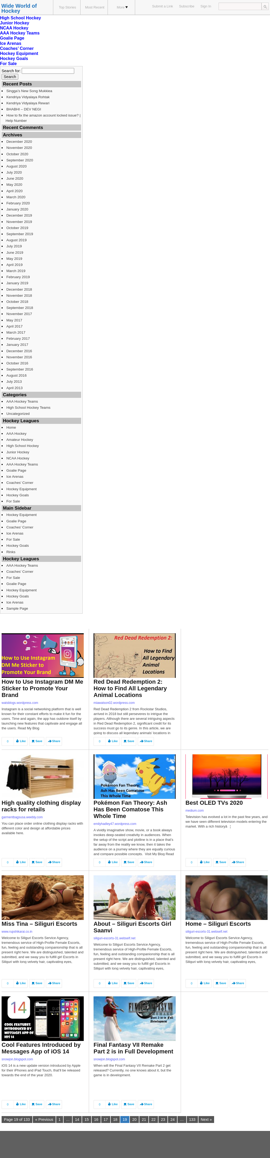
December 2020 (19, 142)
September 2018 (19, 308)
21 (144, 1119)
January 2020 (17, 209)
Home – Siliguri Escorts (218, 923)
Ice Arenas (10, 43)
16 (96, 1119)
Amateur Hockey (19, 440)
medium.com (194, 810)
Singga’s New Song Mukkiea (29, 91)
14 (77, 1119)
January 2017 (17, 345)
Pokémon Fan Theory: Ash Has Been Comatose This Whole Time (130, 809)
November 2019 (19, 222)
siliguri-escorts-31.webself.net (114, 938)
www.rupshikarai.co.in (17, 931)
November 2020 (19, 148)
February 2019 (18, 277)
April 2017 (14, 326)
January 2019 (17, 283)
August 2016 (16, 375)
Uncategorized (18, 414)
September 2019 (19, 234)
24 (172, 1119)
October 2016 (17, 363)
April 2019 (14, 265)
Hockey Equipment (19, 53)
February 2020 (18, 203)
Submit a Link (162, 6)
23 (163, 1119)
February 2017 (18, 339)
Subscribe (186, 6)
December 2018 (19, 289)
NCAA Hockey (14, 28)
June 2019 (14, 253)
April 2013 (14, 388)
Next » (206, 1119)
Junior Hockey (14, 23)
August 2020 (16, 166)
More (122, 7)
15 (87, 1119)
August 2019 (16, 240)
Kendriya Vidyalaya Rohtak (28, 97)
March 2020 (15, 197)
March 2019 (15, 271)
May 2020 (14, 185)
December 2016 (19, 351)
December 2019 (19, 215)
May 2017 (14, 320)
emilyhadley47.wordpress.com (115, 824)
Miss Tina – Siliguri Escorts (39, 923)
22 (153, 1119)
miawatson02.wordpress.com (114, 703)
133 (192, 1119)
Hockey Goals (14, 58)
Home (11, 427)
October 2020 (17, 154)
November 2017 (19, 314)
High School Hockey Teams (28, 408)
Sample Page (17, 608)
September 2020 (19, 160)
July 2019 (14, 246)
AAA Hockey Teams (19, 33)
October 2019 (17, 228)
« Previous (44, 1119)
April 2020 (14, 191)
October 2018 (17, 302)
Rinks (10, 552)
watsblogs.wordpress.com (20, 703)
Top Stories (67, 7)
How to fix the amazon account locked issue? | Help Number (43, 117)
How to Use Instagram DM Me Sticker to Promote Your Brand (42, 688)
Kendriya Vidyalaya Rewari (28, 103)
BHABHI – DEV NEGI (23, 109)
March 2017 (15, 332)
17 (106, 1119)
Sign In (206, 6)
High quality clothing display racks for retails (41, 806)
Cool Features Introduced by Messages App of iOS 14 (41, 1048)
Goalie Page (12, 38)
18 (115, 1119)
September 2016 (19, 369)
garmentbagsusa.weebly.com (22, 817)
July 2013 (14, 382)
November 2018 (19, 296)
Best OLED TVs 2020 (214, 802)
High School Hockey (20, 18)
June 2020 (14, 178)
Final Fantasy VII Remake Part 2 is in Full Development (133, 1048)
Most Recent (94, 7)
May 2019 (14, 259)
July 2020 (14, 172)
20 (134, 1119)
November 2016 (19, 357)
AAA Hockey (16, 434)
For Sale (8, 63)
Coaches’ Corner (17, 48)
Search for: (11, 71)
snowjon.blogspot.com (17, 1059)
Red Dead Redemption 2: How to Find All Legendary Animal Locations (130, 688)
